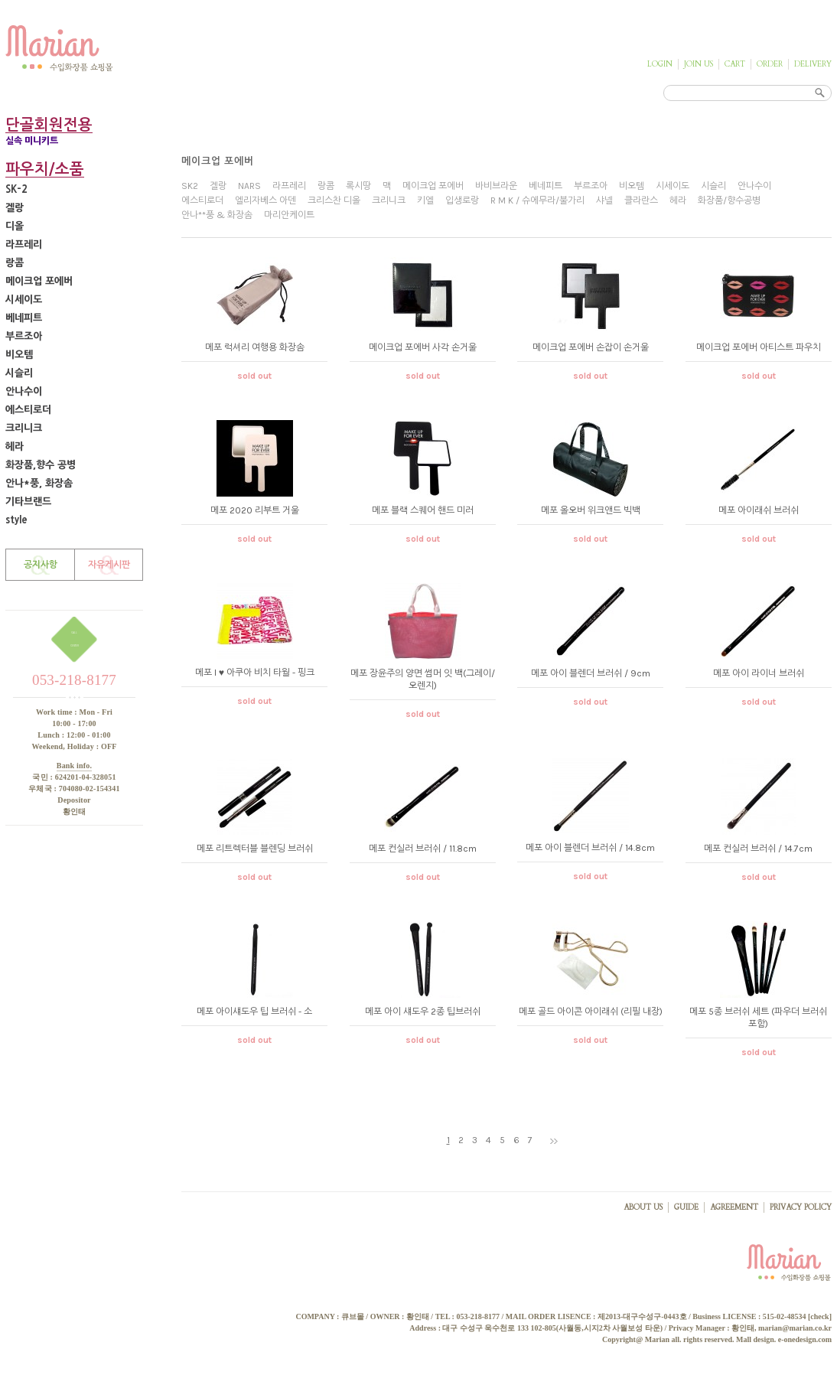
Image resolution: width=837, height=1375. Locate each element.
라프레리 (23, 244)
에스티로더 (28, 410)
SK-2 (16, 189)
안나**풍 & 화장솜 (216, 215)
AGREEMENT (734, 1207)
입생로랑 (462, 200)
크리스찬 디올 (334, 200)
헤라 (14, 446)
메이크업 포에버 (39, 281)
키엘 (425, 200)
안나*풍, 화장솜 (39, 483)
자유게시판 (109, 564)
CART (735, 64)
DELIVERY (813, 64)
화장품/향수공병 (729, 200)
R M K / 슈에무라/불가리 (537, 200)
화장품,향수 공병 (40, 465)
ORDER (770, 64)
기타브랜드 (28, 502)
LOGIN (660, 64)
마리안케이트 (289, 215)
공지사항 (40, 564)
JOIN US (698, 64)
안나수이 (23, 391)
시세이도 (23, 300)
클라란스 (641, 200)
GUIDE (686, 1207)
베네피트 (23, 318)
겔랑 (14, 208)
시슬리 (19, 373)
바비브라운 (496, 186)
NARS (249, 186)
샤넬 (604, 200)
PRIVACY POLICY (801, 1207)
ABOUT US (643, 1207)
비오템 (19, 355)
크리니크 (23, 428)
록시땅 (358, 186)
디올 (14, 226)
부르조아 (23, 336)
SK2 (189, 186)
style (16, 520)
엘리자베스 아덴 (265, 200)
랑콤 (14, 263)
